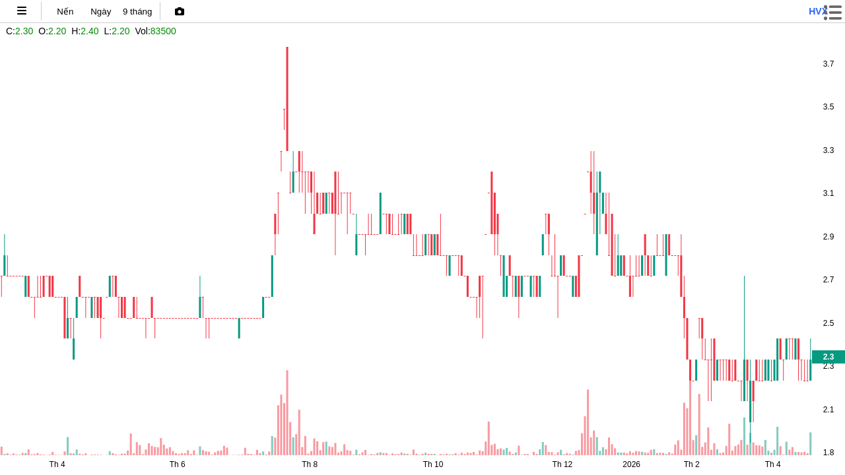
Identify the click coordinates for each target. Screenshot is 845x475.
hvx (818, 11)
